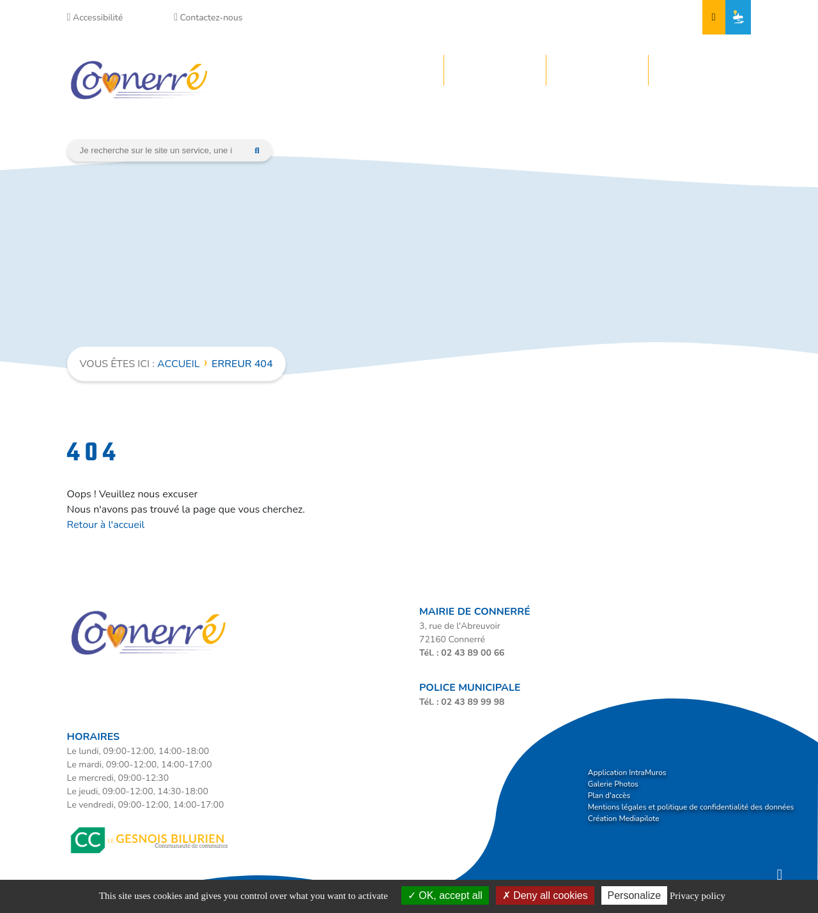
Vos (580, 70)
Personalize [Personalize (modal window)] (634, 895)
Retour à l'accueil (106, 525)
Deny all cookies (545, 895)
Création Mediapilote (624, 818)
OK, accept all (445, 895)
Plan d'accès (609, 795)
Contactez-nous (208, 17)
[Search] (156, 150)
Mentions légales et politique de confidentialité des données (691, 807)
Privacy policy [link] (697, 896)
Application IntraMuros (627, 772)
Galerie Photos (613, 784)
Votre (379, 70)
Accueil (178, 364)
